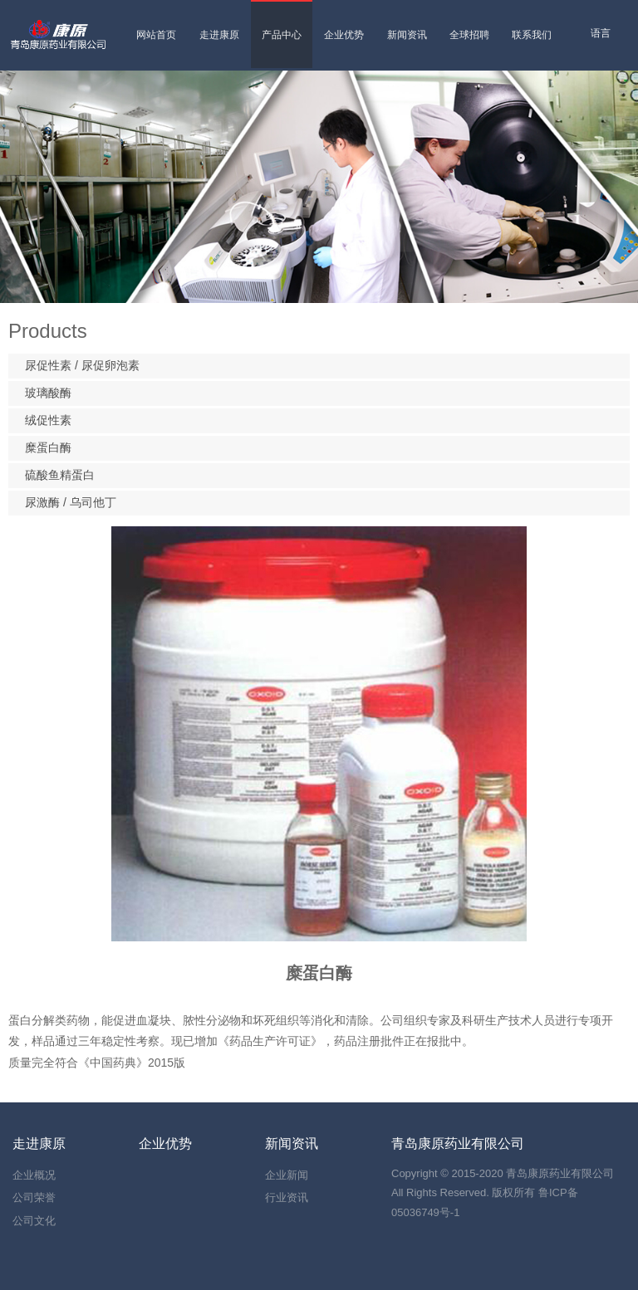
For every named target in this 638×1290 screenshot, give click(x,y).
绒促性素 (48, 420)
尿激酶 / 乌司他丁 (70, 502)
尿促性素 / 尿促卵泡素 (82, 365)
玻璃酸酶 (48, 392)
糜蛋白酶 (48, 447)
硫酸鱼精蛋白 (60, 474)
